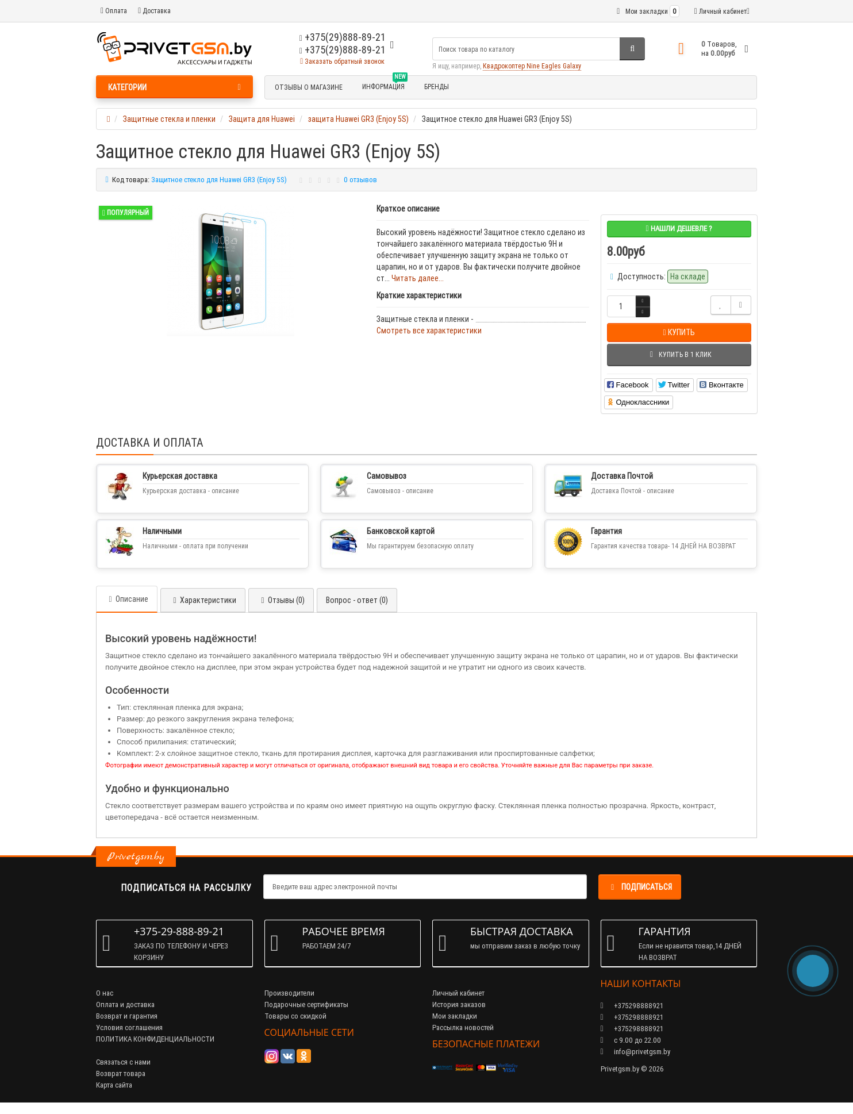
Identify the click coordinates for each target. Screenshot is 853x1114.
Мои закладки (454, 1016)
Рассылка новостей (463, 1027)
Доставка (154, 10)
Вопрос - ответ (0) (357, 600)
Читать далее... (417, 278)
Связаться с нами (123, 1062)
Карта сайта (114, 1085)
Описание (126, 599)
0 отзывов (360, 180)
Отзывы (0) (281, 600)
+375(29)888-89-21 (342, 49)
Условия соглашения (129, 1027)
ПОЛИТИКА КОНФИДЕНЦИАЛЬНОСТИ (155, 1039)
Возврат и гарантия (126, 1016)
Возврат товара (120, 1073)
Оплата (114, 10)
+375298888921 (632, 1017)
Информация (385, 85)
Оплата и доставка (125, 1004)
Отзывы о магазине (309, 87)
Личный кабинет (458, 993)
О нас (104, 993)
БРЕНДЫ (436, 86)
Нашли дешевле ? (678, 228)
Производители (289, 993)
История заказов (459, 1004)
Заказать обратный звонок (342, 61)
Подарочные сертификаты (306, 1004)
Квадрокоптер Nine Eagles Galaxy (532, 66)
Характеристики (203, 600)
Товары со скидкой (295, 1016)
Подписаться (640, 887)
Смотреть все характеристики (429, 330)
